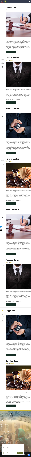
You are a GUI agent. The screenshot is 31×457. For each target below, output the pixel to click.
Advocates (3, 433)
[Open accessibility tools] (29, 455)
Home (2, 426)
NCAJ (2, 439)
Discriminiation (12, 58)
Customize (6, 452)
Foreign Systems (13, 159)
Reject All (13, 452)
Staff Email (3, 428)
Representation (12, 260)
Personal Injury (12, 209)
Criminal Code (12, 361)
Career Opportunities (5, 431)
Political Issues (12, 108)
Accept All (19, 452)
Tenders (2, 429)
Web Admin (12, 9)
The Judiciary (2, 6)
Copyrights (10, 310)
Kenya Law (3, 442)
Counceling (11, 7)
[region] (13, 449)
